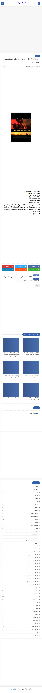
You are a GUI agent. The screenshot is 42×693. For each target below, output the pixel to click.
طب (37, 602)
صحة (37, 596)
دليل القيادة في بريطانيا (32, 569)
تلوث (37, 546)
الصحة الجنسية (34, 513)
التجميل (36, 504)
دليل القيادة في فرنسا (32, 581)
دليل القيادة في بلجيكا (32, 572)
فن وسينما (35, 617)
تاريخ (37, 531)
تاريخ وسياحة (35, 534)
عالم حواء (35, 611)
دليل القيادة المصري (33, 555)
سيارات (36, 593)
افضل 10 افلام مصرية (13, 397)
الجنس (36, 510)
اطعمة (36, 498)
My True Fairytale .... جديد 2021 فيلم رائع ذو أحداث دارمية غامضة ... (31, 354)
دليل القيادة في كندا (33, 584)
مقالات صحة (35, 626)
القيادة (36, 528)
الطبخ (36, 522)
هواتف (36, 635)
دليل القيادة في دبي (33, 578)
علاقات (36, 614)
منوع (37, 632)
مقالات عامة (35, 629)
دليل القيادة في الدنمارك (32, 558)
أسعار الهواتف (34, 489)
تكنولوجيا (36, 543)
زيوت (36, 590)
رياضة (36, 587)
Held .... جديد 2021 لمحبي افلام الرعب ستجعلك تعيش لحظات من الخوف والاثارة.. (11, 354)
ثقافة (36, 549)
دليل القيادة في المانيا (32, 564)
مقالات (36, 623)
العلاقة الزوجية (34, 525)
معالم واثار (35, 620)
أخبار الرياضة (35, 486)
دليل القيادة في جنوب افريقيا (31, 575)
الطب (36, 519)
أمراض (36, 492)
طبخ (37, 605)
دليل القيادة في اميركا (32, 567)
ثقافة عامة (35, 552)
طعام (36, 608)
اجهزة (36, 495)
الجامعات (36, 507)
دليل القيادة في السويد (32, 561)
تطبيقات (36, 537)
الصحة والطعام (34, 516)
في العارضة (21, 2)
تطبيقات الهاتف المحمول (32, 540)
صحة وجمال (35, 599)
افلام (37, 56)
